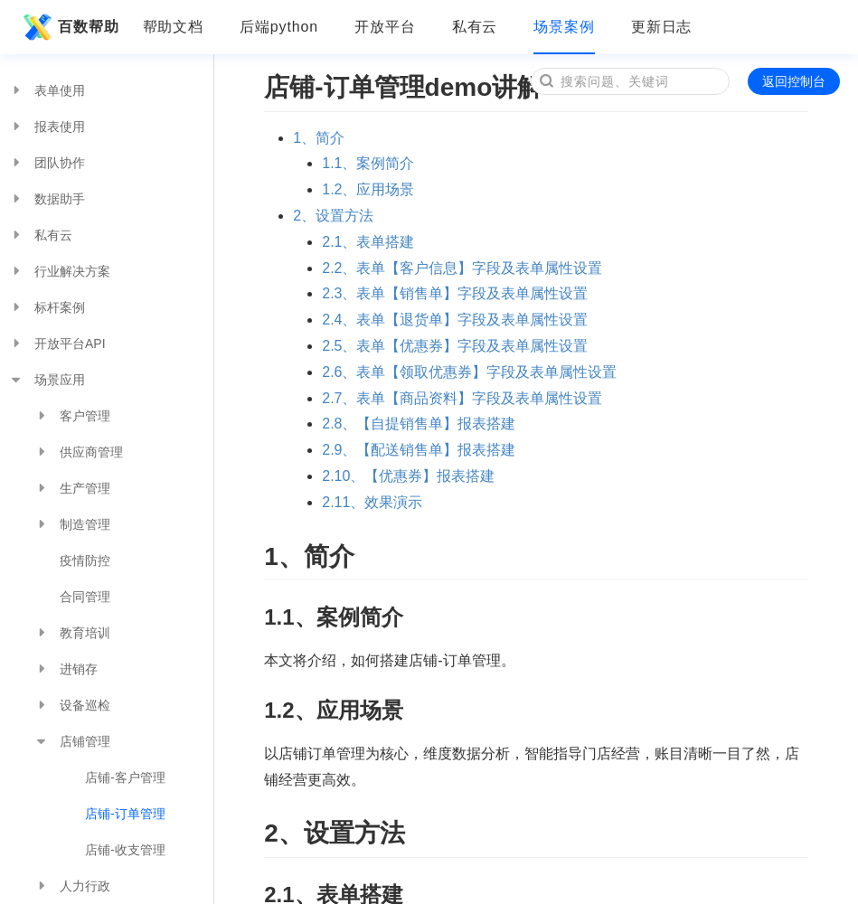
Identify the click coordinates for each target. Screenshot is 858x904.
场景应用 (47, 380)
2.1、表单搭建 (368, 242)
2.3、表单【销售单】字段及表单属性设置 (455, 293)
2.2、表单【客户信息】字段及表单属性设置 (462, 268)
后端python (279, 26)
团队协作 (47, 163)
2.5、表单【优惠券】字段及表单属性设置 (455, 345)
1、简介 (318, 138)
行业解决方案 (59, 271)
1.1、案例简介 (368, 163)
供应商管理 (78, 452)
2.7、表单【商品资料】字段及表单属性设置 (462, 398)
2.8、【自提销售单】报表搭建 (418, 423)
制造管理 (72, 524)
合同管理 (85, 596)
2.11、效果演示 (372, 502)
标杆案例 (47, 307)
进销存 (66, 669)
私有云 (475, 26)
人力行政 (72, 886)
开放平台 (385, 26)
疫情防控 (85, 560)
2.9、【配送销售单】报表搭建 (418, 449)
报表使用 (47, 126)
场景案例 (564, 26)
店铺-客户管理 (125, 777)
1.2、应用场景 (368, 189)
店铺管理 (72, 741)
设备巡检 (72, 705)
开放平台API (57, 343)
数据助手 (47, 199)
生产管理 (72, 488)
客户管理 (72, 416)
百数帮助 (68, 27)
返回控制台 (793, 81)
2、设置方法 (333, 215)
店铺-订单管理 (125, 813)
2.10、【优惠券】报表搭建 (408, 476)
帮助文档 (173, 26)
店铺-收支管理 (125, 850)
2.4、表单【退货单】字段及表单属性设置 (455, 319)
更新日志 (662, 26)
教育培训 (72, 633)
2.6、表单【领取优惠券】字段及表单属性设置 (469, 372)
